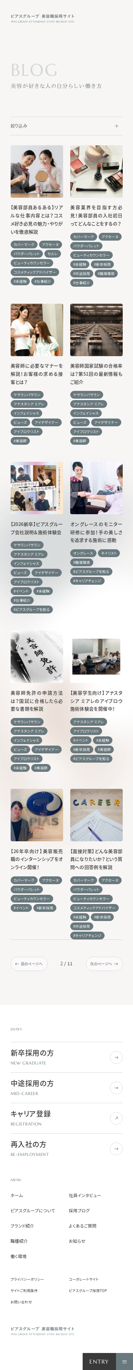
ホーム (17, 1195)
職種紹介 (19, 1241)
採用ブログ (79, 1210)
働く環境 (19, 1256)
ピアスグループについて (33, 1210)
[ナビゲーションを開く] (124, 1361)
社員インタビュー (85, 1195)
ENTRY (99, 1361)
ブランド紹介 (22, 1225)
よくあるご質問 (82, 1225)
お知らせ (77, 1241)
